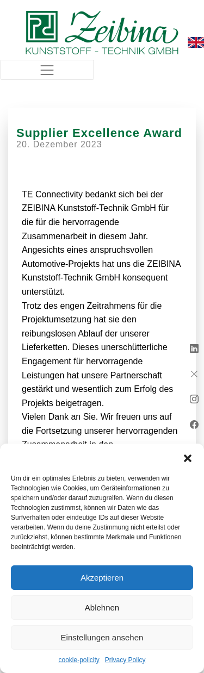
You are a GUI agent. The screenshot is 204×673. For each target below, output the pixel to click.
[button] (187, 457)
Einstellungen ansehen (102, 637)
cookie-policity (78, 660)
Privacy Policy (125, 660)
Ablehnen (102, 607)
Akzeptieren (102, 577)
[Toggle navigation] (47, 70)
